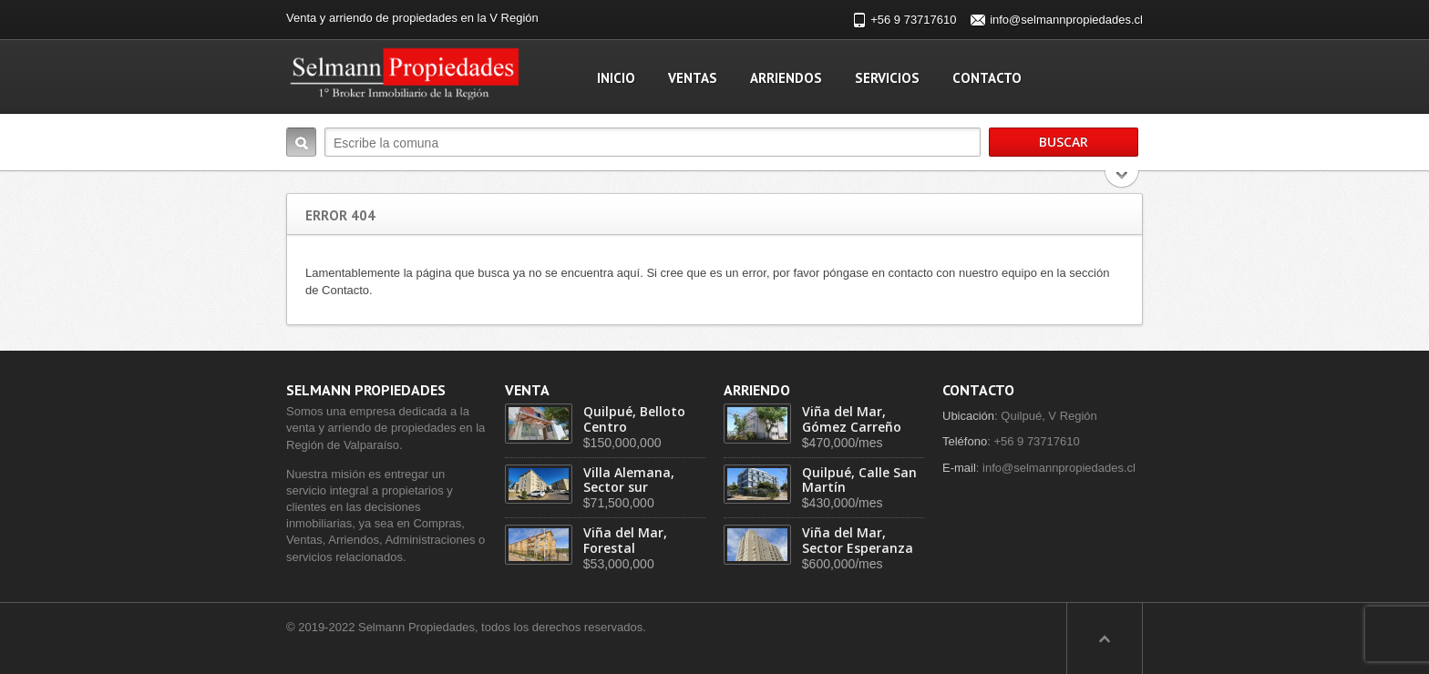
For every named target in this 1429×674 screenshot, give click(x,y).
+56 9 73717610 (913, 19)
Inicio (616, 78)
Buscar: (301, 142)
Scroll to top (1104, 638)
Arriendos (786, 78)
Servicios (887, 78)
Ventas (692, 78)
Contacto (987, 78)
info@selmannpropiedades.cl (1066, 19)
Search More (1122, 180)
